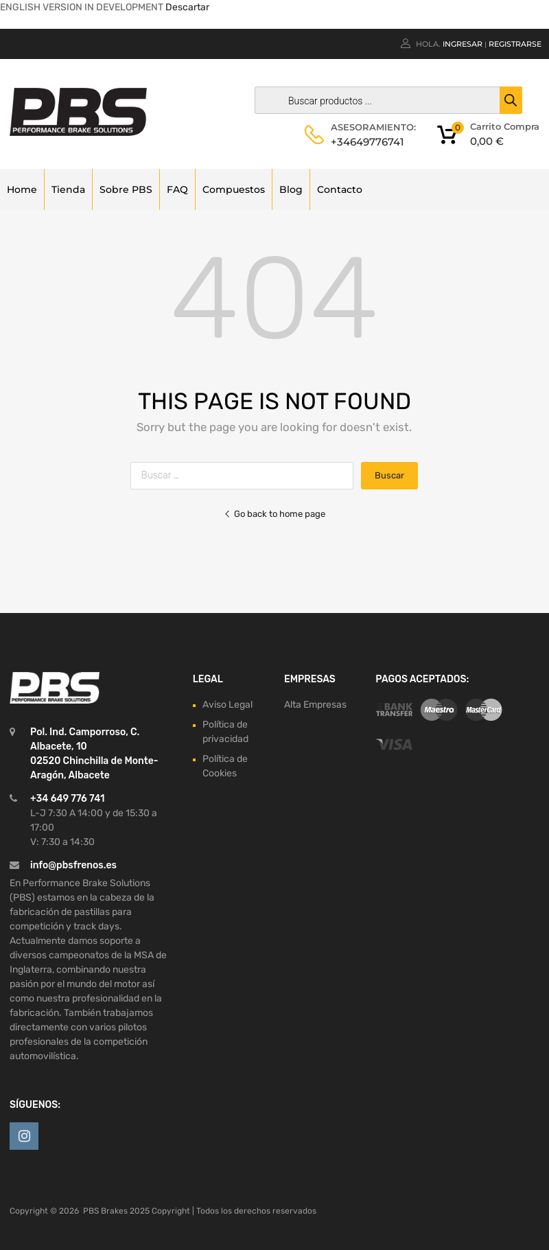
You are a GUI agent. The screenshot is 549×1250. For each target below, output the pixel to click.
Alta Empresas (315, 704)
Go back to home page (274, 514)
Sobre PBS (126, 189)
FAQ (177, 189)
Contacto (339, 189)
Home (22, 189)
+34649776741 (364, 141)
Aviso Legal (227, 704)
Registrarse (515, 44)
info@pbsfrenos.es (73, 865)
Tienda (68, 189)
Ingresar (462, 44)
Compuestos (233, 189)
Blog (291, 189)
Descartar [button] (187, 7)
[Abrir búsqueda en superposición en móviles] (385, 100)
